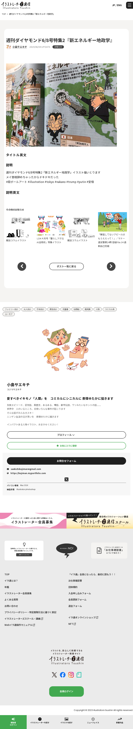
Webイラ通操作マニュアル (20, 625)
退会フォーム (75, 606)
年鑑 (7, 587)
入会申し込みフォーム (79, 593)
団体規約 (72, 587)
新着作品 (119, 720)
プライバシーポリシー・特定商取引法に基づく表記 (30, 612)
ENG (119, 5)
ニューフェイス (93, 720)
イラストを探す (66, 720)
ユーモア (8, 314)
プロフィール (66, 434)
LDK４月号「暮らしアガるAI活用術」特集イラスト (51, 230)
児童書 (65, 309)
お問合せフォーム (66, 461)
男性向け (53, 309)
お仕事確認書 (75, 580)
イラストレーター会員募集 (18, 593)
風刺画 (87, 309)
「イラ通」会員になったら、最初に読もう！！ (92, 574)
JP (113, 5)
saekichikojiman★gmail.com (24, 469)
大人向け (27, 309)
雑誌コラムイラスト (20, 230)
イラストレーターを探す (39, 720)
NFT (72, 623)
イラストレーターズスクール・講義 (24, 618)
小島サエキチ (19, 46)
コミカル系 (109, 309)
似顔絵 (76, 309)
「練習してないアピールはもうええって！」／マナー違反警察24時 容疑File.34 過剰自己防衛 (112, 230)
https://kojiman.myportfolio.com (26, 473)
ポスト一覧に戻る (66, 266)
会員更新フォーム (77, 599)
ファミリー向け (11, 309)
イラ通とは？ (11, 580)
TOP (7, 574)
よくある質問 (11, 599)
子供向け (40, 309)
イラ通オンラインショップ (83, 617)
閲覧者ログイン (13, 721)
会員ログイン (66, 691)
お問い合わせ (11, 606)
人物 (98, 309)
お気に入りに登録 (66, 445)
